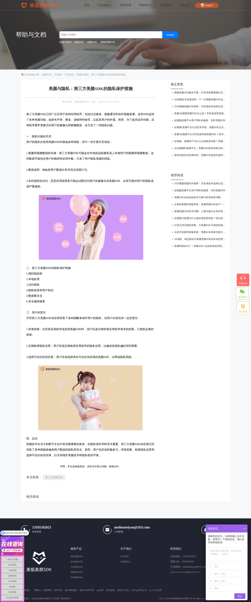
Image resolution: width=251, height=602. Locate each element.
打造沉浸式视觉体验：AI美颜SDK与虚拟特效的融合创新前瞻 (207, 225)
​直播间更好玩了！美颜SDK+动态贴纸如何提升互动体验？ (205, 246)
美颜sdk (37, 590)
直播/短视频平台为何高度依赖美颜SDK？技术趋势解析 (203, 134)
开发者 (58, 74)
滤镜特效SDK (76, 572)
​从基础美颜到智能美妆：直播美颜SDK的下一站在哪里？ (204, 204)
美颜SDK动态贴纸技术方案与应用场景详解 (197, 197)
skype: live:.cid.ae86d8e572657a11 (185, 572)
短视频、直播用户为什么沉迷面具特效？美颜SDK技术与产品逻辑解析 (212, 141)
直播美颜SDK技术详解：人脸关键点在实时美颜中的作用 (204, 211)
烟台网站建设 (71, 590)
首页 (86, 5)
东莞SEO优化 (123, 590)
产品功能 (104, 5)
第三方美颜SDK (54, 477)
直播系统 (47, 590)
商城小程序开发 (87, 590)
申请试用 (125, 5)
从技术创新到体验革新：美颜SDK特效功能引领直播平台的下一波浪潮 (212, 232)
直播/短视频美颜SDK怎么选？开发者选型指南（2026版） (205, 113)
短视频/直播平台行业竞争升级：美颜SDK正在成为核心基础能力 (208, 127)
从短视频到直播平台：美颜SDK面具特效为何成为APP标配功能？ (209, 148)
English (207, 5)
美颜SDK (47, 74)
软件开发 (58, 590)
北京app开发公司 (139, 590)
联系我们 (165, 5)
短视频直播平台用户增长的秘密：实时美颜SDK (199, 120)
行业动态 (184, 5)
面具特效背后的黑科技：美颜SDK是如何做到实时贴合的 (204, 155)
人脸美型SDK (76, 567)
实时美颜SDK (76, 556)
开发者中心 (146, 5)
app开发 (100, 590)
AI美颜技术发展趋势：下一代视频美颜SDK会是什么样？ (204, 99)
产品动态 (69, 74)
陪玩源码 (110, 590)
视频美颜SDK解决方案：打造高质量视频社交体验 (201, 92)
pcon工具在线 (155, 590)
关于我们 (124, 556)
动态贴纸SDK (76, 561)
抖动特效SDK (76, 577)
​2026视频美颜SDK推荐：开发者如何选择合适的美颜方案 (204, 106)
